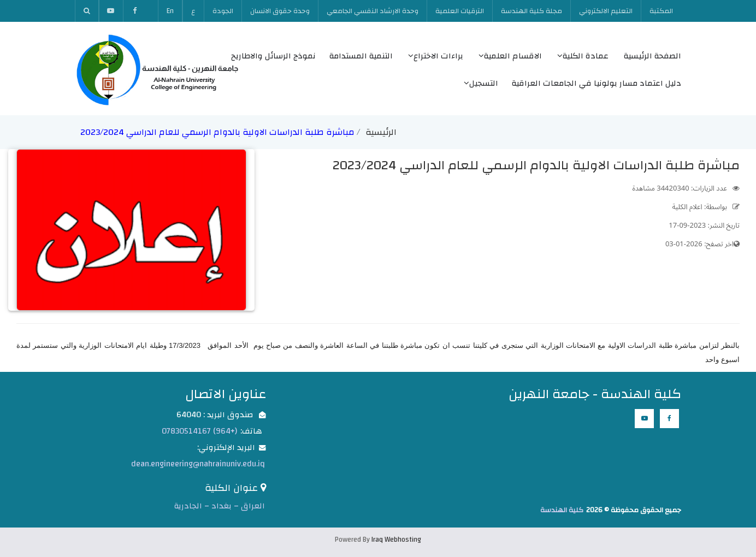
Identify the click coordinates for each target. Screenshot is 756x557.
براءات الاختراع (435, 56)
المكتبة (661, 10)
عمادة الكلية (583, 56)
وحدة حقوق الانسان (280, 10)
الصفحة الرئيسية (652, 56)
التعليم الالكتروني (606, 10)
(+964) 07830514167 (199, 431)
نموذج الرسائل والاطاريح (273, 56)
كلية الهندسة (561, 510)
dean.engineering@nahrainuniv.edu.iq (198, 464)
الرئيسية (381, 132)
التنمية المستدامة (361, 56)
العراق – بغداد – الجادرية (219, 506)
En (170, 10)
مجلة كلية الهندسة (531, 10)
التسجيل (481, 83)
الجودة (222, 10)
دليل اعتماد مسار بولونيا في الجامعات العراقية (596, 83)
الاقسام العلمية (510, 56)
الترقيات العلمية (459, 10)
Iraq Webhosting (396, 539)
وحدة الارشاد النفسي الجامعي (372, 10)
